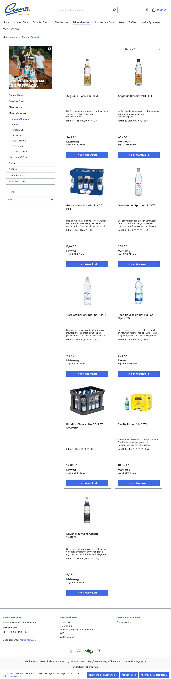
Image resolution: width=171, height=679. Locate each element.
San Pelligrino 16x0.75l (132, 424)
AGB (62, 633)
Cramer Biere (16, 95)
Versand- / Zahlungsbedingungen (76, 629)
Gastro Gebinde (20, 151)
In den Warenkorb (87, 154)
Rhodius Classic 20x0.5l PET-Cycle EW (85, 426)
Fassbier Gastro (17, 101)
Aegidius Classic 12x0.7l (82, 96)
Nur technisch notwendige (103, 675)
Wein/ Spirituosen (18, 175)
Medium (15, 124)
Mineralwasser (17, 113)
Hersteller (30, 192)
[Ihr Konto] (147, 10)
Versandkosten (78, 661)
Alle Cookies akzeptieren (154, 675)
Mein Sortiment (17, 181)
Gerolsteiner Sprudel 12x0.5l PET (84, 207)
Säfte (12, 163)
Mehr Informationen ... (13, 676)
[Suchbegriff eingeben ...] (85, 10)
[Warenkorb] (159, 10)
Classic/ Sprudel (20, 119)
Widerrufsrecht (67, 637)
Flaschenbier (16, 107)
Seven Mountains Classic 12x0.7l (82, 535)
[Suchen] (114, 10)
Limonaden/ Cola (18, 157)
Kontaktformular (27, 640)
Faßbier (13, 169)
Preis (30, 199)
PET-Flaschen (18, 146)
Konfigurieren (129, 675)
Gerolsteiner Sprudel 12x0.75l (137, 205)
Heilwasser (17, 135)
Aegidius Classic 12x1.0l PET (136, 96)
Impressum (65, 622)
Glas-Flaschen (19, 140)
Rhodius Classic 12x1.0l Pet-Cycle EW (136, 316)
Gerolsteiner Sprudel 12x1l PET (86, 314)
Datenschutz (66, 626)
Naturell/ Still (18, 130)
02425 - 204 (10, 627)
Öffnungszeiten (124, 622)
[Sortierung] (143, 49)
